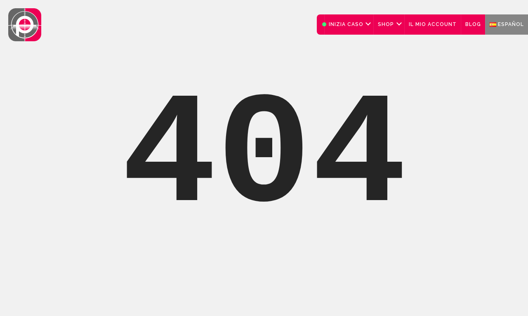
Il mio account (433, 24)
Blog (473, 24)
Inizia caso (346, 24)
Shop (386, 24)
